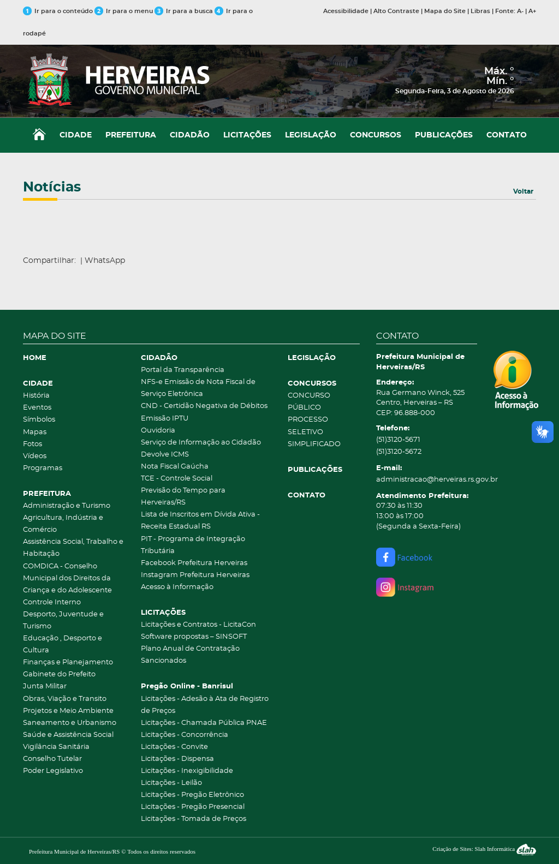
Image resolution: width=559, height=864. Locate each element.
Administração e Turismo (66, 505)
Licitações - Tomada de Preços (193, 819)
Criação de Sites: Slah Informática (484, 848)
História (36, 395)
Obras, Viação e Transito (64, 699)
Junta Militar (45, 686)
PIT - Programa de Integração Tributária (193, 545)
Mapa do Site (445, 11)
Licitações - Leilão (171, 783)
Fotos (32, 444)
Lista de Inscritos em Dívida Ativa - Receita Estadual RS (200, 520)
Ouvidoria (158, 430)
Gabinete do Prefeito (59, 674)
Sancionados (163, 660)
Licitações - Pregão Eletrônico (192, 795)
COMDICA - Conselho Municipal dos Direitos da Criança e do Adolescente (67, 578)
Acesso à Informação (177, 587)
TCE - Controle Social (176, 478)
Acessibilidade (345, 11)
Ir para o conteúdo (58, 11)
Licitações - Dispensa (177, 759)
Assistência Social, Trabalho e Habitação (73, 547)
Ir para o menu (124, 11)
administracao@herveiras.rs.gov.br (427, 479)
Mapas (34, 432)
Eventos (37, 407)
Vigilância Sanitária (56, 747)
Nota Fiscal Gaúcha (175, 466)
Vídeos (34, 456)
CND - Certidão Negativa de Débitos (204, 406)
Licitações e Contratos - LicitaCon (198, 624)
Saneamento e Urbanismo (69, 723)
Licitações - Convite (174, 747)
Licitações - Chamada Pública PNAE (204, 723)
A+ (532, 11)
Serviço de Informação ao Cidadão (201, 442)
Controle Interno (52, 602)
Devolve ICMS (165, 454)
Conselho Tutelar (52, 759)
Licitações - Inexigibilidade (187, 771)
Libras (480, 11)
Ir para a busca (183, 11)
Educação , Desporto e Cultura (62, 644)
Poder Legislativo (53, 771)
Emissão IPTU (164, 418)
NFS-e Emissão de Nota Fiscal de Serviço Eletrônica (198, 388)
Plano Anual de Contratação (190, 648)
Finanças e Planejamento (68, 662)
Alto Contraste (396, 11)
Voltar (523, 191)
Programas (42, 468)
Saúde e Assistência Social (68, 735)
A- (520, 11)
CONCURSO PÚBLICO (309, 401)
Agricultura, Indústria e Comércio (63, 523)
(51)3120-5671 (398, 439)
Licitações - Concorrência (184, 735)
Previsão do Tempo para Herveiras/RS (183, 496)
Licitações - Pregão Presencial (193, 807)
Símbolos (39, 419)
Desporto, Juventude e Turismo (63, 620)
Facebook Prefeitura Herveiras (194, 563)
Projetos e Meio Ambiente (68, 711)
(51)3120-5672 (398, 451)
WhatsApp (105, 261)
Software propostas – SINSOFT (194, 636)
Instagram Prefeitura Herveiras (195, 575)
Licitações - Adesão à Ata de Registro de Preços (205, 705)
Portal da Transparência (182, 370)
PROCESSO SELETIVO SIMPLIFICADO (314, 431)
